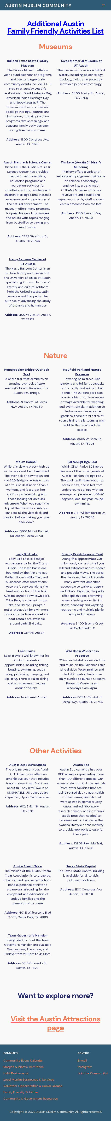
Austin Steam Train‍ (27, 866)
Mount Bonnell (26, 462)
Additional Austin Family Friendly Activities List (55, 27)
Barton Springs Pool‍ (82, 462)
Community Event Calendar (23, 1061)
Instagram (85, 1067)
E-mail (82, 1061)
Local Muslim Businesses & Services (28, 1080)
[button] (104, 5)
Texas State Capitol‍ (81, 866)
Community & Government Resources (30, 1099)
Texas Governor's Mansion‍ (28, 935)
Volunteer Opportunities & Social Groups (32, 1086)
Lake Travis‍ (26, 651)
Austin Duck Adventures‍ (27, 765)
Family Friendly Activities (21, 1092)
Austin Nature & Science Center (28, 162)
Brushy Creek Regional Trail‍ (82, 554)
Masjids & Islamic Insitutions (23, 1067)
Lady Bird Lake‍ (27, 554)
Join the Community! (93, 1073)
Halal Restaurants (15, 1073)
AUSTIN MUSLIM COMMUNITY (38, 5)
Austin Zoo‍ (81, 765)
